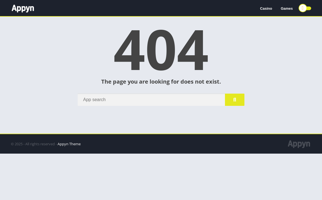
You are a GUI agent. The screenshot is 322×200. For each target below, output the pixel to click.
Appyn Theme (69, 143)
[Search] (161, 100)
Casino (266, 8)
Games (287, 8)
